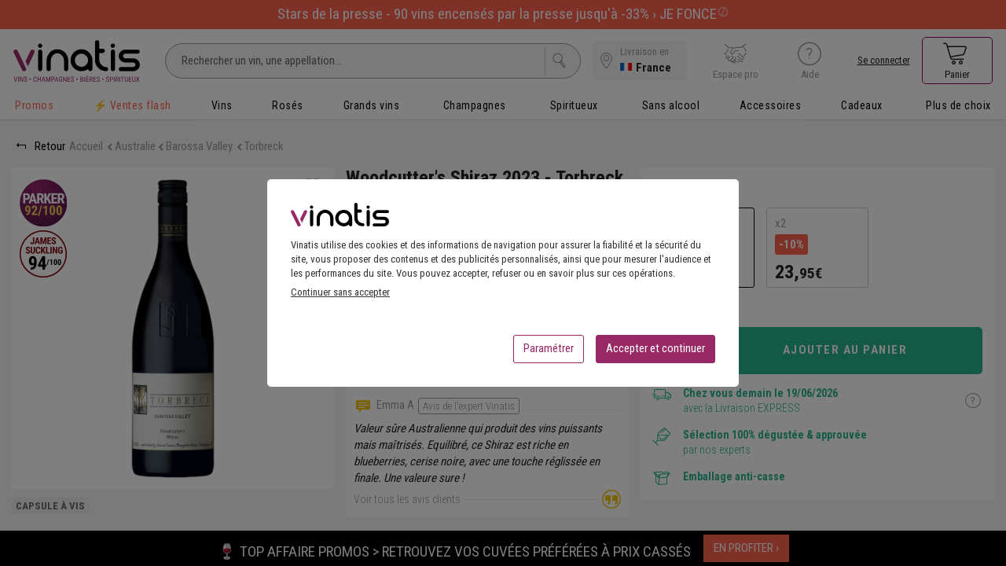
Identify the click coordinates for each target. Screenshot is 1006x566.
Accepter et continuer (655, 353)
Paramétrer (548, 353)
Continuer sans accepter (340, 297)
